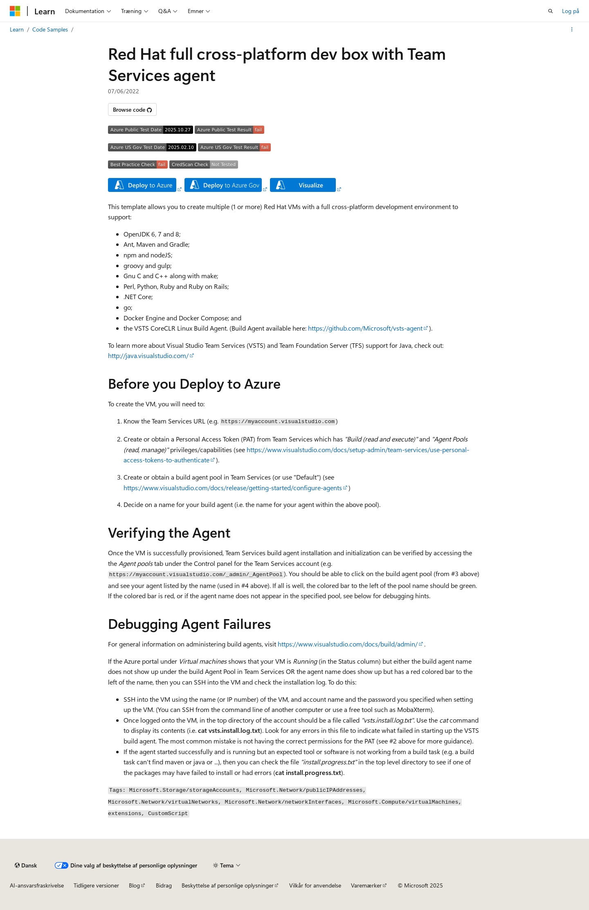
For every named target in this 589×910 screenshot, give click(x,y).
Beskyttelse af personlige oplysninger (228, 885)
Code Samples (50, 29)
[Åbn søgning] (550, 11)
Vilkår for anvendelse (315, 885)
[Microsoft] (15, 11)
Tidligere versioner (96, 885)
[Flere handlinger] (572, 29)
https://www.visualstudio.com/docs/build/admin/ (348, 644)
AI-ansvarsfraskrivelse (37, 885)
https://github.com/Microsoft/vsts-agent (365, 328)
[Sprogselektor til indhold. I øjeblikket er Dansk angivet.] (26, 865)
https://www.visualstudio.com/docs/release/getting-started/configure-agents (233, 487)
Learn (17, 29)
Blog (134, 885)
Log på (570, 11)
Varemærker (366, 885)
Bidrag (164, 885)
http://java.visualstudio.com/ (148, 355)
